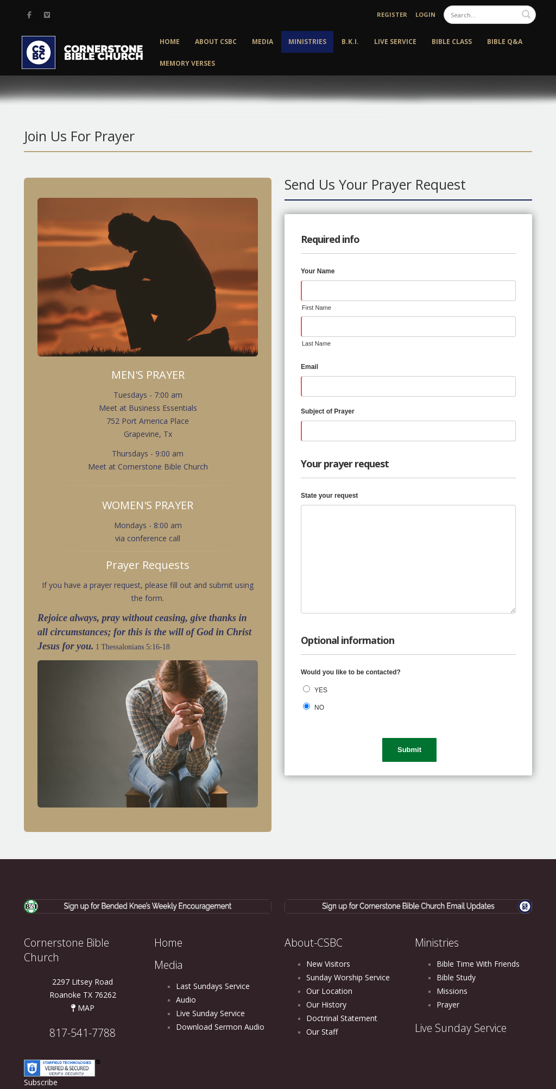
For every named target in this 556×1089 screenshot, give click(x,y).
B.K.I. (350, 41)
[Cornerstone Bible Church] (86, 51)
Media (262, 41)
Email (309, 367)
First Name (316, 307)
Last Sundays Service (213, 986)
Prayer (448, 1004)
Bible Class (452, 41)
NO (319, 707)
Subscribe (41, 1082)
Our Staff (322, 1032)
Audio (186, 999)
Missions (452, 991)
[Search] (490, 14)
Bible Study (456, 977)
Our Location (329, 991)
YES (320, 690)
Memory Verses (187, 63)
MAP (82, 1008)
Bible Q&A (504, 41)
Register (392, 14)
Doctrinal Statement (341, 1018)
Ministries (307, 41)
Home (170, 41)
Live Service (395, 41)
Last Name (316, 343)
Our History (326, 1004)
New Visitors (328, 964)
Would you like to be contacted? (351, 672)
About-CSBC (314, 942)
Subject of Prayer (328, 411)
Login (425, 14)
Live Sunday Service (210, 1013)
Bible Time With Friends (478, 964)
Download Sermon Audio (220, 1027)
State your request (329, 495)
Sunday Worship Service (348, 977)
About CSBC (216, 41)
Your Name (317, 271)
